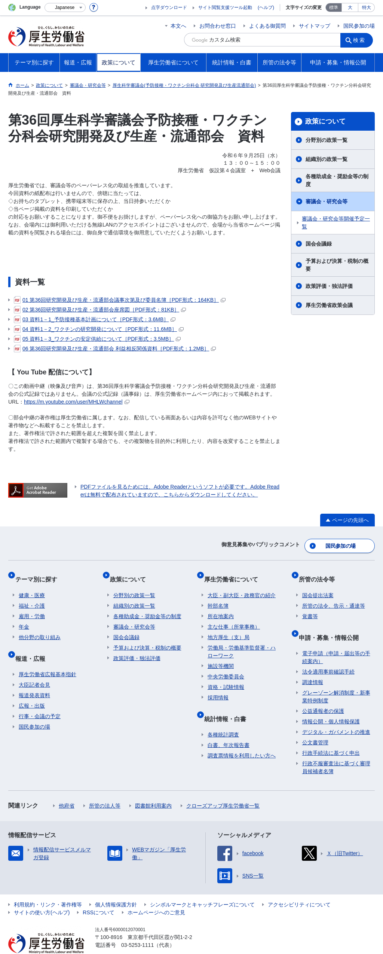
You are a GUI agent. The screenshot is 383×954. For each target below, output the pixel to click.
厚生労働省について (234, 572)
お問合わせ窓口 (217, 25)
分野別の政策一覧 (326, 140)
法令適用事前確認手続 (328, 654)
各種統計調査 (223, 717)
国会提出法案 (318, 585)
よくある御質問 (267, 25)
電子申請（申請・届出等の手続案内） (336, 640)
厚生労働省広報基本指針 (47, 657)
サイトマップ (314, 25)
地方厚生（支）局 (228, 627)
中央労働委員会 (226, 666)
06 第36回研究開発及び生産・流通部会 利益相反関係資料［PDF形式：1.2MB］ (115, 348)
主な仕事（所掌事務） (234, 617)
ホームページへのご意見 (156, 895)
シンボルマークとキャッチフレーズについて (202, 887)
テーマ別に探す (40, 572)
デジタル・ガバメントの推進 (336, 715)
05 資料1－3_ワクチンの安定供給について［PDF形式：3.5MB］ (97, 339)
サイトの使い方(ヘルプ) (42, 895)
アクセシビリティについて (299, 887)
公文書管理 (315, 725)
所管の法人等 (104, 789)
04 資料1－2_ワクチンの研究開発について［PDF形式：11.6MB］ (99, 329)
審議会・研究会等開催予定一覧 (336, 223)
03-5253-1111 (137, 928)
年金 (24, 617)
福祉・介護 (32, 596)
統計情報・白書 (228, 705)
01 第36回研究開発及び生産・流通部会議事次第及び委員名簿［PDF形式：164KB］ (120, 300)
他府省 (66, 789)
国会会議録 (319, 244)
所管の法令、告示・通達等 (333, 596)
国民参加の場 (359, 25)
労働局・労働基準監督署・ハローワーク (242, 641)
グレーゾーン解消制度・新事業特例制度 (336, 679)
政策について (325, 121)
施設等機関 (221, 656)
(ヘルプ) (266, 7)
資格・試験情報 (226, 677)
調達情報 (312, 665)
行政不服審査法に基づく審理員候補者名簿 (336, 750)
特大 (366, 7)
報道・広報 (34, 644)
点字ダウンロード (169, 7)
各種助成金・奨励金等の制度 (337, 180)
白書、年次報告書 (228, 728)
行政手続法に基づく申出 (331, 736)
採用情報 (218, 687)
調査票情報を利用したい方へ (242, 738)
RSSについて (98, 895)
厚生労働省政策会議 (329, 305)
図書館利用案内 (153, 789)
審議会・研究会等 (326, 201)
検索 (361, 40)
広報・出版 (32, 689)
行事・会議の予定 (40, 699)
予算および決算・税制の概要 (337, 265)
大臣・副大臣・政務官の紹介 (242, 585)
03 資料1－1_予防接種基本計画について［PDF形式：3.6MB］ (94, 319)
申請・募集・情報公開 (332, 623)
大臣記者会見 (34, 668)
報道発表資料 (34, 678)
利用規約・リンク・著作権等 (48, 887)
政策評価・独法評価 (329, 286)
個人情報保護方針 (116, 887)
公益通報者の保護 (323, 694)
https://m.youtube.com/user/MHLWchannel (76, 402)
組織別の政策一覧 (326, 159)
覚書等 (310, 606)
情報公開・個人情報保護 (331, 704)
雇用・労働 (32, 606)
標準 (333, 7)
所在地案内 (221, 606)
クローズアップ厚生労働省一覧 (223, 789)
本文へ (178, 25)
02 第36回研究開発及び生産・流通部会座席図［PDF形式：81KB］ (100, 309)
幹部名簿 (218, 596)
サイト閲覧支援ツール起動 (225, 7)
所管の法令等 (320, 572)
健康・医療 (32, 585)
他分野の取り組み (40, 627)
